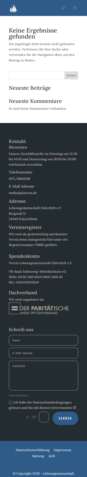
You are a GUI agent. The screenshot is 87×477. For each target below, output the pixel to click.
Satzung (38, 456)
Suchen (71, 75)
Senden (65, 418)
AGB (51, 456)
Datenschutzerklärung (32, 450)
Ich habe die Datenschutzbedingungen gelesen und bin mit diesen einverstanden (42, 405)
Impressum (62, 450)
